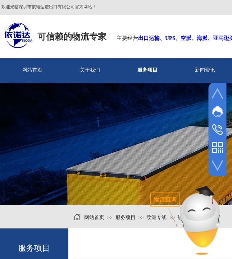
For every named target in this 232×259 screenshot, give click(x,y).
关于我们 (90, 70)
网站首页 (32, 70)
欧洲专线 (156, 217)
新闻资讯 (205, 70)
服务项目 (147, 70)
